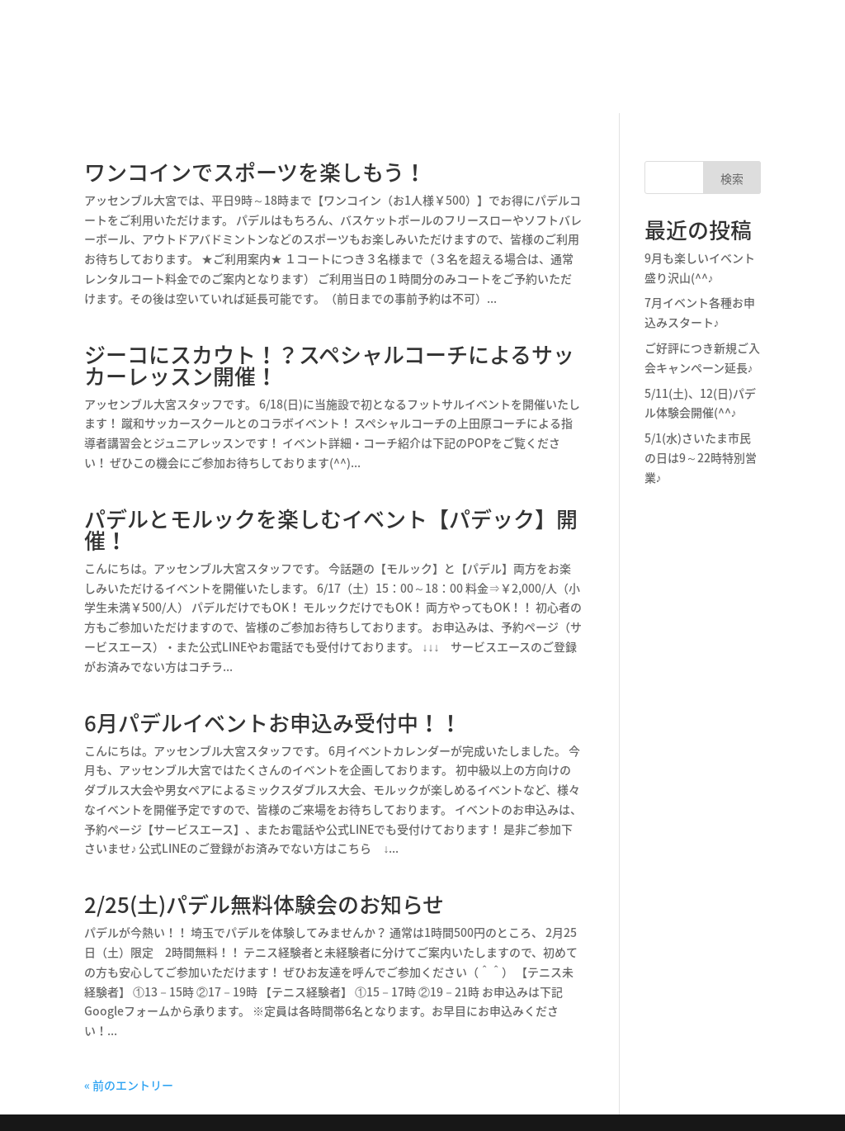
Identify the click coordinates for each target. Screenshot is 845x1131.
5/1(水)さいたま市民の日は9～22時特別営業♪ (700, 457)
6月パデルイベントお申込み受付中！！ (272, 722)
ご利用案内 (724, 83)
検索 (732, 178)
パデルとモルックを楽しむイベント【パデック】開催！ (331, 529)
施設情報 (184, 44)
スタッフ (632, 44)
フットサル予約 (724, 49)
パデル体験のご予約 (528, 44)
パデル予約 (724, 24)
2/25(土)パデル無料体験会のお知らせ (264, 904)
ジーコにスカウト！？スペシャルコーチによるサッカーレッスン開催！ (329, 364)
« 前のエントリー (128, 1085)
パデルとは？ (269, 44)
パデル (346, 44)
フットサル (418, 44)
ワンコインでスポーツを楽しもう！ (255, 171)
